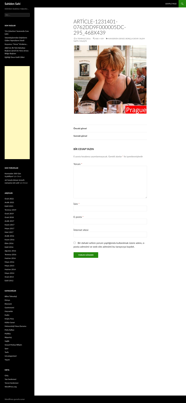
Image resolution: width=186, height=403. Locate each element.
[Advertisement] (17, 112)
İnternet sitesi (81, 229)
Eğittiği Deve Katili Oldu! (15, 57)
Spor (6, 348)
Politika (8, 333)
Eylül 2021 (9, 206)
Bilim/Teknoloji (11, 296)
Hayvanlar (9, 311)
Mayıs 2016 (9, 262)
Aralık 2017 (9, 221)
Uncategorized (10, 356)
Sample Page (171, 4)
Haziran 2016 (10, 258)
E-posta (79, 216)
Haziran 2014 (10, 269)
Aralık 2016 (9, 236)
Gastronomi (9, 307)
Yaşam (7, 359)
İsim (77, 203)
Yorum (78, 163)
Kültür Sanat (10, 322)
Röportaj (8, 337)
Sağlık (7, 341)
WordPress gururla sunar (15, 399)
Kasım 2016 (9, 239)
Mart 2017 (9, 232)
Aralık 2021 (9, 202)
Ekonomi (8, 304)
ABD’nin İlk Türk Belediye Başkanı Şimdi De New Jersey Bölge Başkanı (16, 51)
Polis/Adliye (9, 330)
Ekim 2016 (9, 243)
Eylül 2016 (9, 247)
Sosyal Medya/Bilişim (13, 345)
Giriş (6, 375)
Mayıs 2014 (9, 273)
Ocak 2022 (9, 198)
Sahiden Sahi (12, 3)
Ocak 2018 (9, 217)
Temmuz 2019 (10, 210)
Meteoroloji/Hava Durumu (15, 326)
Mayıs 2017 (9, 228)
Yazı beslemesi (10, 379)
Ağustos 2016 (10, 251)
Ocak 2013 (9, 277)
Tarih (7, 352)
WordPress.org (11, 386)
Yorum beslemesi (11, 383)
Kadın (7, 315)
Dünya (7, 300)
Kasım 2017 (9, 225)
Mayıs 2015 (9, 265)
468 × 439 (99, 38)
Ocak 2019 (9, 213)
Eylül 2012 (9, 280)
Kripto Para (9, 319)
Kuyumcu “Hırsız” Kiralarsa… (16, 44)
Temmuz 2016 (10, 254)
